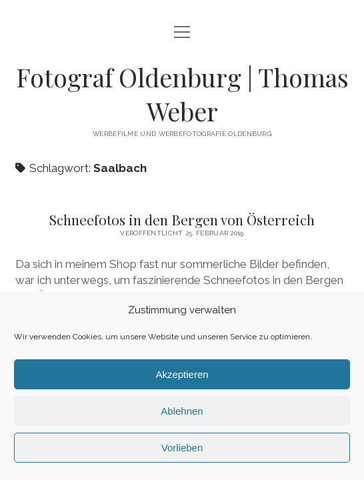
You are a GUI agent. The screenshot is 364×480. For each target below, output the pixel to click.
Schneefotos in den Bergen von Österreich (182, 219)
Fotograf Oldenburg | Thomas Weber (182, 94)
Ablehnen (182, 411)
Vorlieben (182, 447)
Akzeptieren (181, 374)
